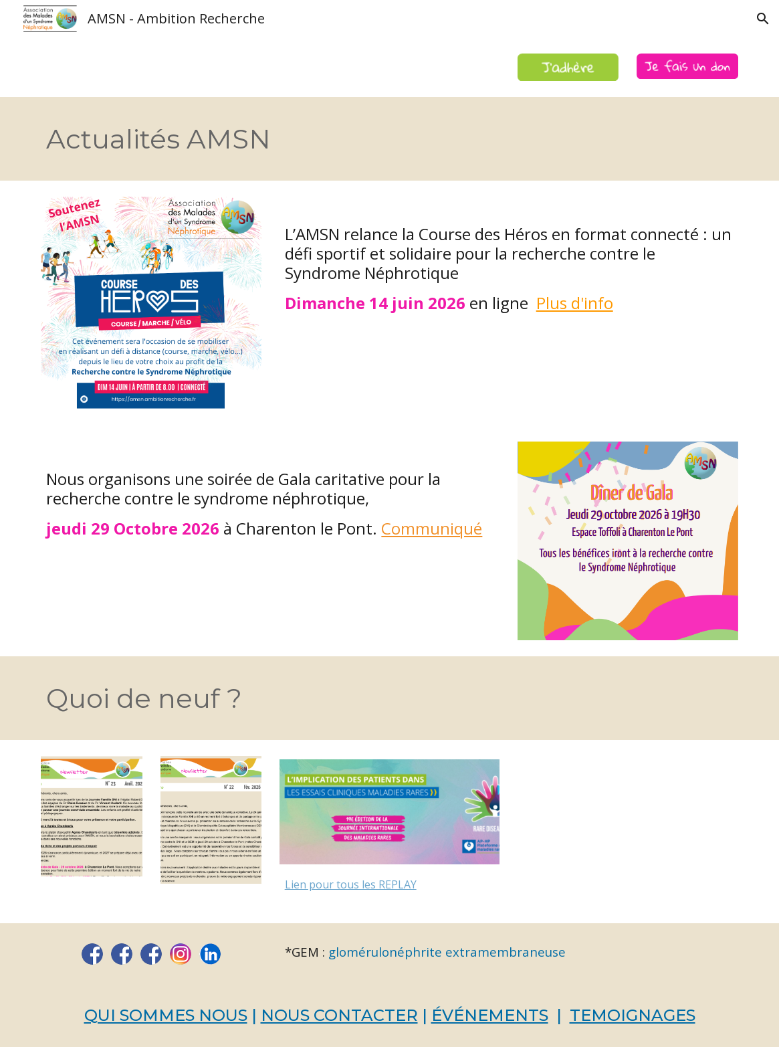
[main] (330, 139)
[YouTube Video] (628, 831)
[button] (763, 19)
